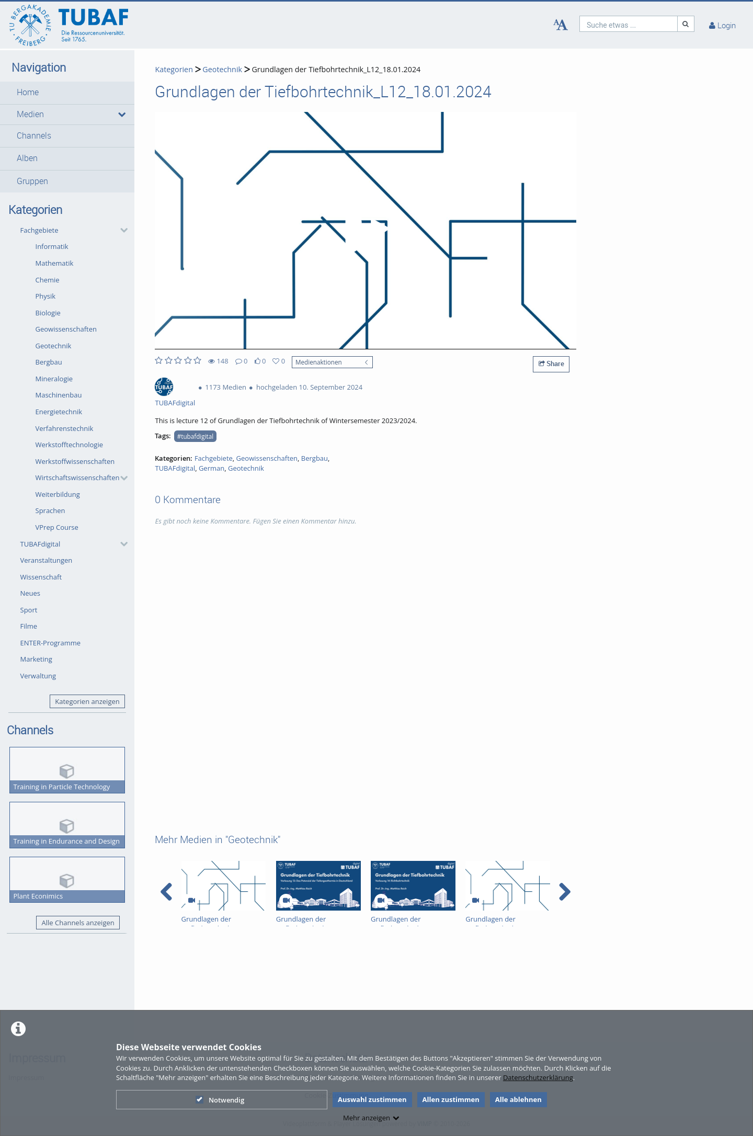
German (211, 468)
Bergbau (49, 362)
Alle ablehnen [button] (518, 1099)
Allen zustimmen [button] (451, 1099)
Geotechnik (54, 345)
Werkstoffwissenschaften (75, 461)
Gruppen (32, 181)
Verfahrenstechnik (65, 428)
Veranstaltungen (46, 560)
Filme (29, 626)
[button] (67, 93)
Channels (34, 135)
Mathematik (55, 263)
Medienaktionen (318, 362)
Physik (46, 296)
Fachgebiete (39, 230)
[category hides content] (121, 230)
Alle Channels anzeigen (78, 922)
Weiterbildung (58, 494)
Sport (29, 610)
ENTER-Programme (50, 642)
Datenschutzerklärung (538, 1077)
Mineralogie (54, 378)
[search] (628, 24)
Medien (30, 114)
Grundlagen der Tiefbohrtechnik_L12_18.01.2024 (336, 69)
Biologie (48, 312)
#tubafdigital (195, 436)
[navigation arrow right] (564, 891)
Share (551, 363)
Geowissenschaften (66, 329)
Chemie (48, 280)
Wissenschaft (41, 577)
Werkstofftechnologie (70, 444)
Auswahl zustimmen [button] (372, 1099)
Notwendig (220, 1100)
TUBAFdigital (40, 544)
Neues (30, 593)
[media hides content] (121, 114)
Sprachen (50, 510)
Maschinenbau (59, 395)
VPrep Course (57, 527)
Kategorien (173, 69)
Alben (27, 158)
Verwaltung (38, 675)
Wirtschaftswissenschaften (78, 477)
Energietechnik (59, 411)
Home (28, 92)
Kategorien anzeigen (87, 701)
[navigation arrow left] (166, 891)
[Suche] (686, 24)
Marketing (36, 659)
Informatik (52, 246)
